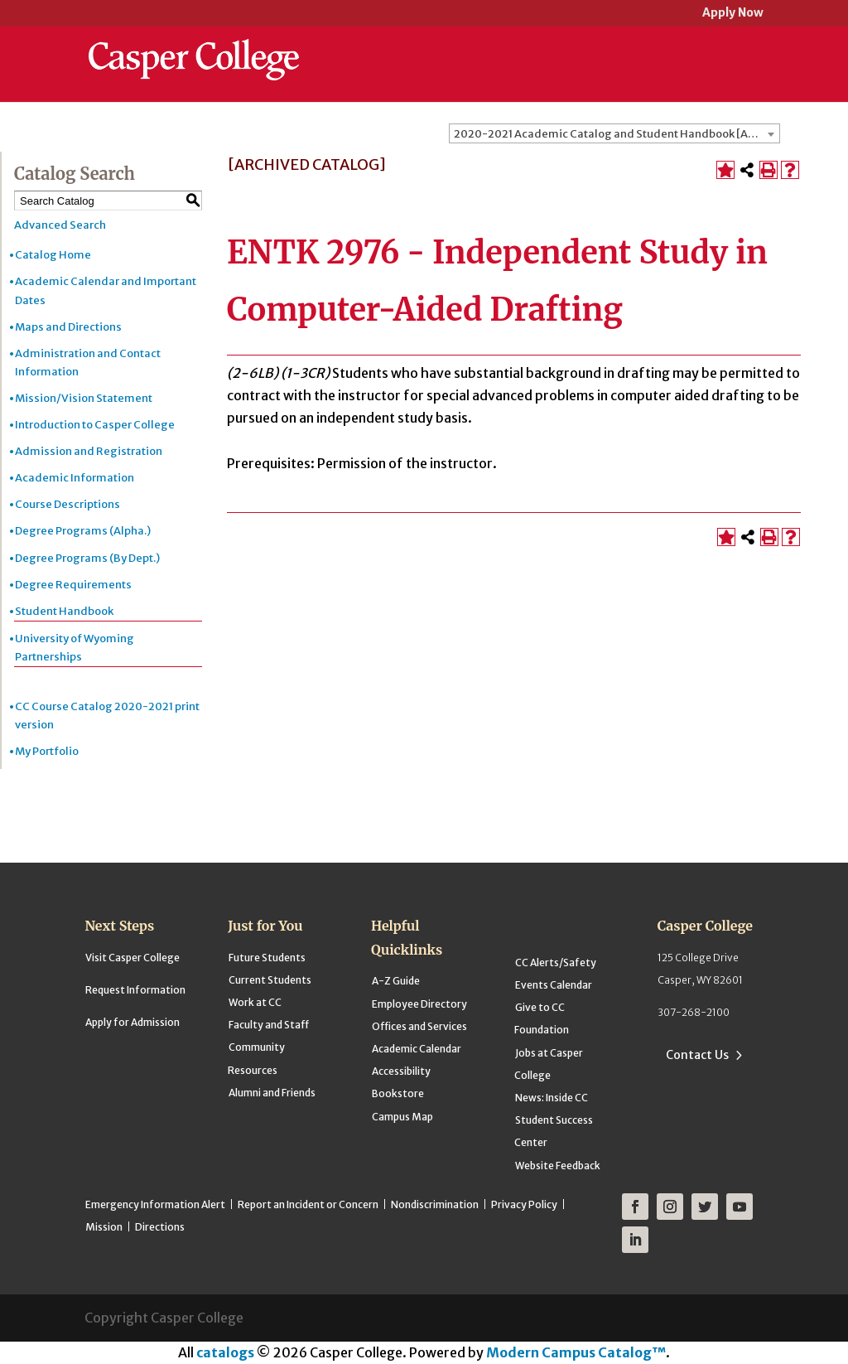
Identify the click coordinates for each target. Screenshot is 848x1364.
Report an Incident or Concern (308, 1204)
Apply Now (733, 13)
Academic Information (74, 478)
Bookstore (398, 1093)
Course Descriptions (67, 504)
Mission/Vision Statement (83, 398)
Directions (160, 1227)
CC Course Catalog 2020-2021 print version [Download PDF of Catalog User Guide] (107, 715)
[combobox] (614, 133)
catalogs (225, 1352)
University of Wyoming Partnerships (74, 647)
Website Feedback (557, 1165)
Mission (104, 1227)
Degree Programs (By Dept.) (87, 558)
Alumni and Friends (272, 1092)
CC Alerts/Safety (555, 962)
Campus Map (402, 1116)
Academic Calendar (416, 1048)
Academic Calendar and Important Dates (105, 290)
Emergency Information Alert (155, 1204)
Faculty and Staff (269, 1024)
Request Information (135, 990)
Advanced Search (60, 225)
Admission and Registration (88, 451)
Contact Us (697, 1054)
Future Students (267, 957)
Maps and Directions (68, 327)
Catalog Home (53, 255)
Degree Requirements (73, 585)
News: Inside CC (551, 1097)
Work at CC (255, 1002)
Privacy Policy (524, 1204)
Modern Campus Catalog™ (576, 1352)
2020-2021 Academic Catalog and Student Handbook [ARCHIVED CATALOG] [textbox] (616, 134)
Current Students (270, 980)
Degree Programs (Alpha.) (83, 531)
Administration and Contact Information (88, 362)
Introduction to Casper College (95, 425)
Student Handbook (64, 611)
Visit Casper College (132, 957)
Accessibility (401, 1071)
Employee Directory (419, 1004)
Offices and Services (419, 1026)
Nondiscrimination (435, 1204)
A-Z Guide (396, 981)
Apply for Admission (132, 1022)
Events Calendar (553, 985)
